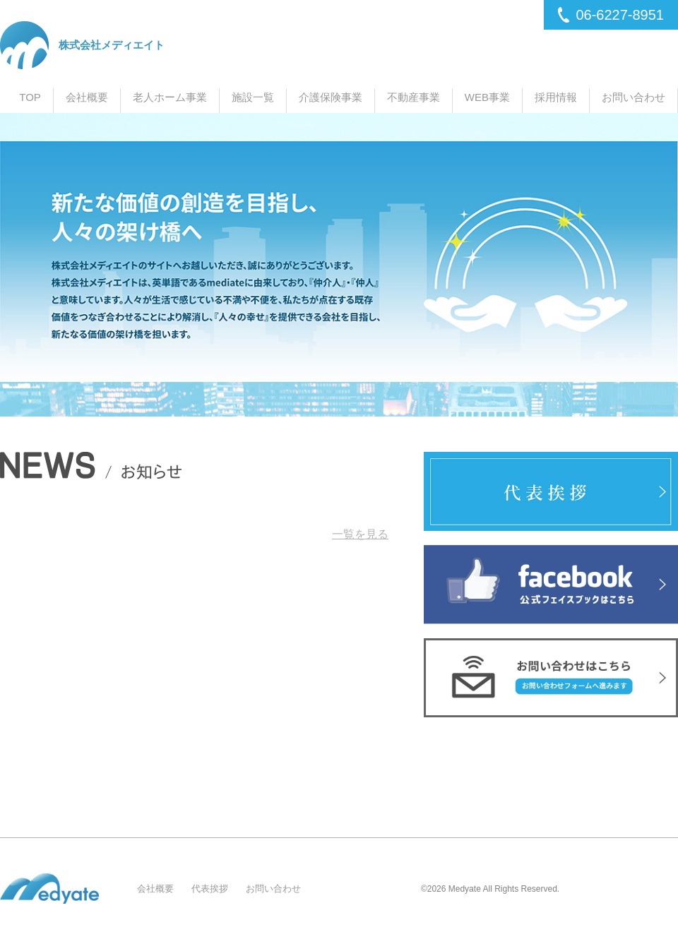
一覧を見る (360, 534)
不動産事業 (413, 97)
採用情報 (556, 97)
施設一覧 (253, 97)
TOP (30, 97)
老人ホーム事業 (170, 97)
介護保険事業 (330, 97)
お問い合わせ (633, 97)
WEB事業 (487, 97)
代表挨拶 (209, 888)
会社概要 (87, 97)
